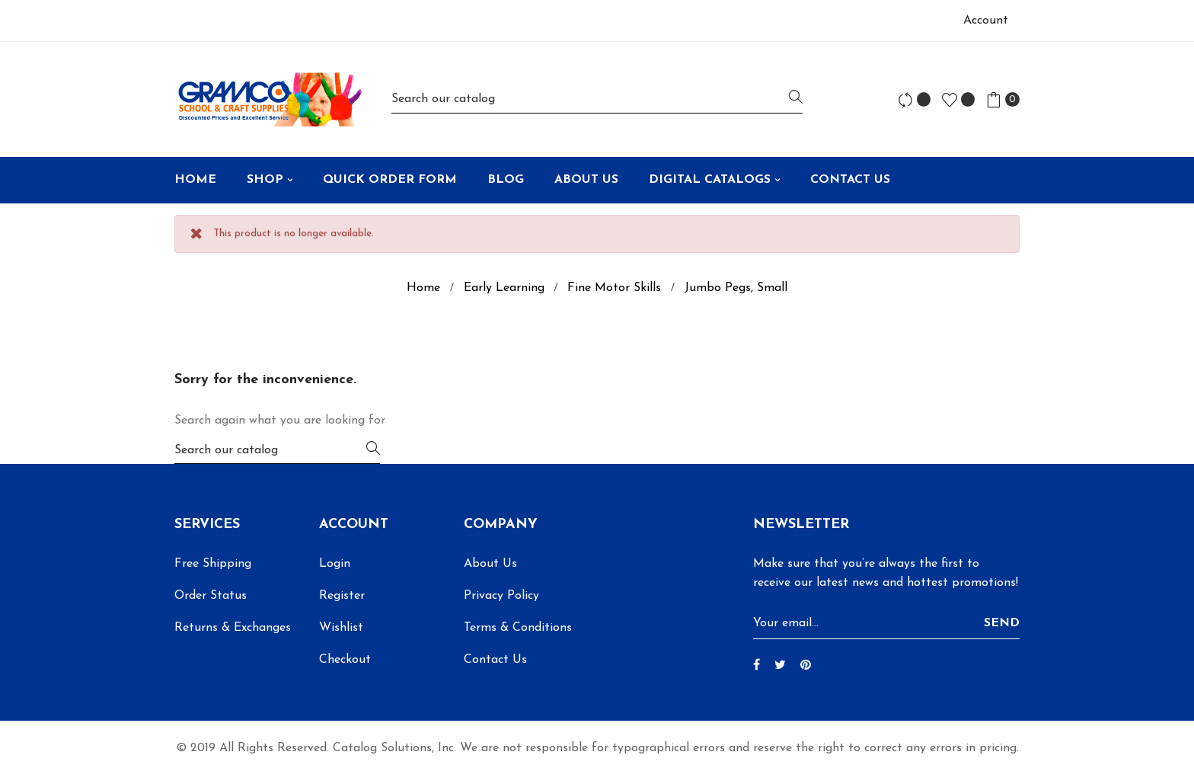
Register (342, 596)
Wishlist (341, 628)
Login (334, 564)
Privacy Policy (501, 596)
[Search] (597, 99)
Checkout (345, 660)
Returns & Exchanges (232, 628)
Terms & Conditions (518, 628)
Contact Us (495, 660)
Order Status (210, 596)
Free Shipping (212, 564)
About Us (490, 564)
